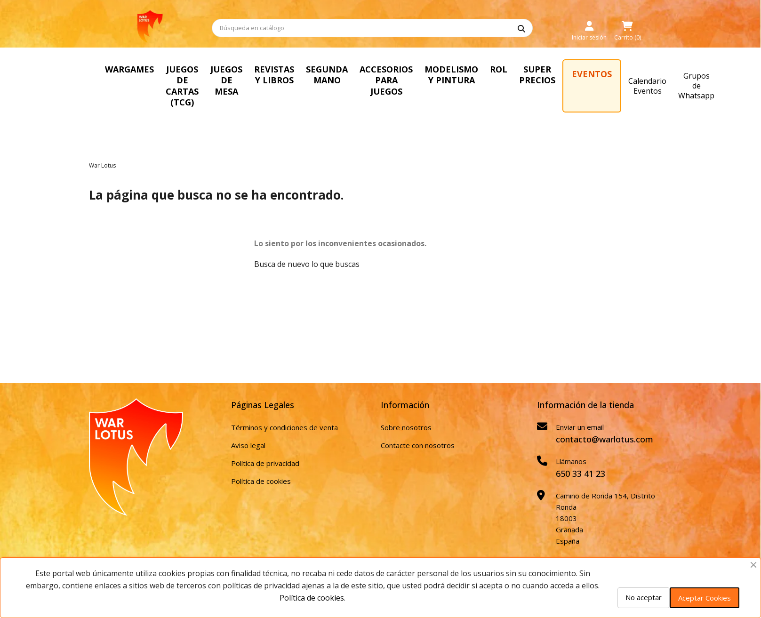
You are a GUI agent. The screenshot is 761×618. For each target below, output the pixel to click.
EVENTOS (592, 74)
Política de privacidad (265, 463)
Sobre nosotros (406, 427)
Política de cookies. (312, 598)
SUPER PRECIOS (537, 75)
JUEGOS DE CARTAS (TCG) (182, 86)
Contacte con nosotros (418, 445)
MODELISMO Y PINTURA (451, 75)
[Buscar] (372, 28)
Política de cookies (261, 481)
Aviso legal (248, 445)
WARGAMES (129, 69)
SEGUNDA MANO (327, 75)
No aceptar (643, 597)
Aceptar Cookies (704, 597)
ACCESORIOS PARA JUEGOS (386, 80)
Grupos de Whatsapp (696, 86)
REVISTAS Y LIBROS (274, 75)
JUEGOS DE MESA (226, 80)
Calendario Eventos (647, 86)
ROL (498, 69)
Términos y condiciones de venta (284, 427)
